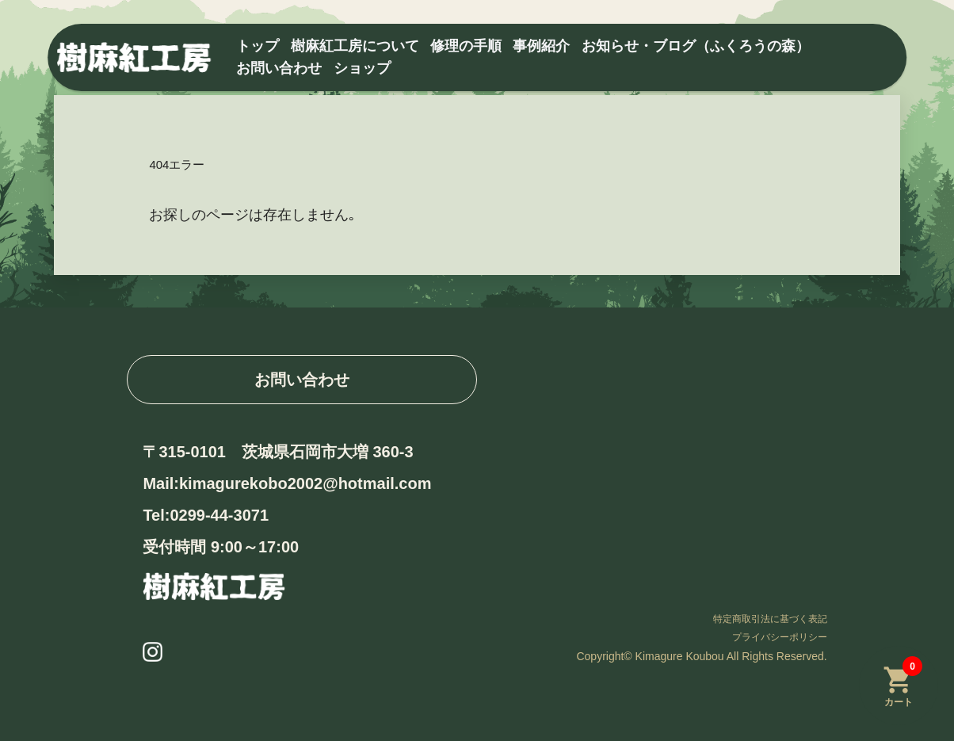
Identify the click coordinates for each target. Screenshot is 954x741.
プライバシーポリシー (779, 637)
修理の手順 (466, 46)
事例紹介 (541, 46)
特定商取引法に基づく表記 (770, 619)
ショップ (362, 68)
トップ (257, 46)
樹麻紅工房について (355, 46)
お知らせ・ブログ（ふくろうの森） (696, 46)
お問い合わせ (279, 68)
